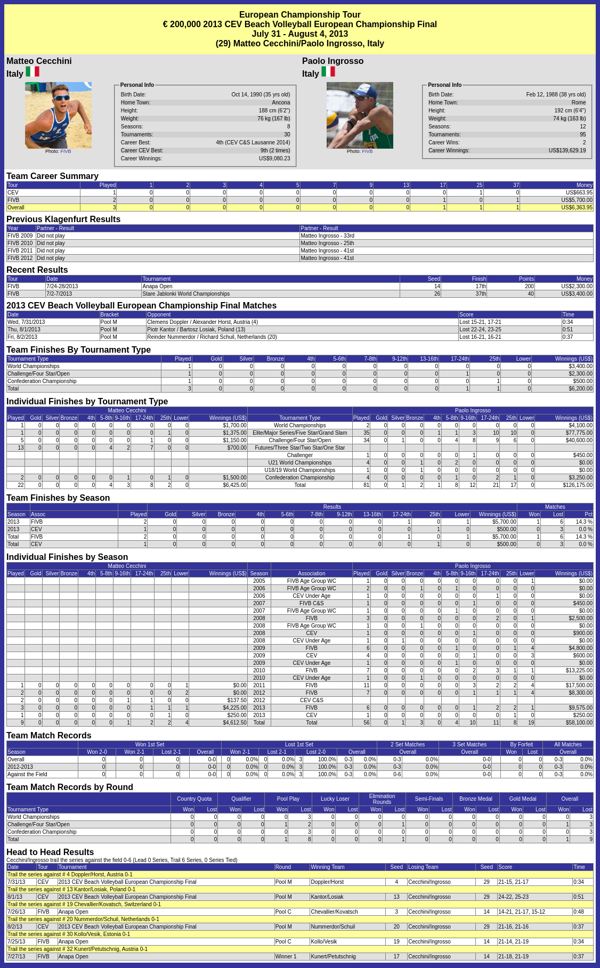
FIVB (65, 151)
